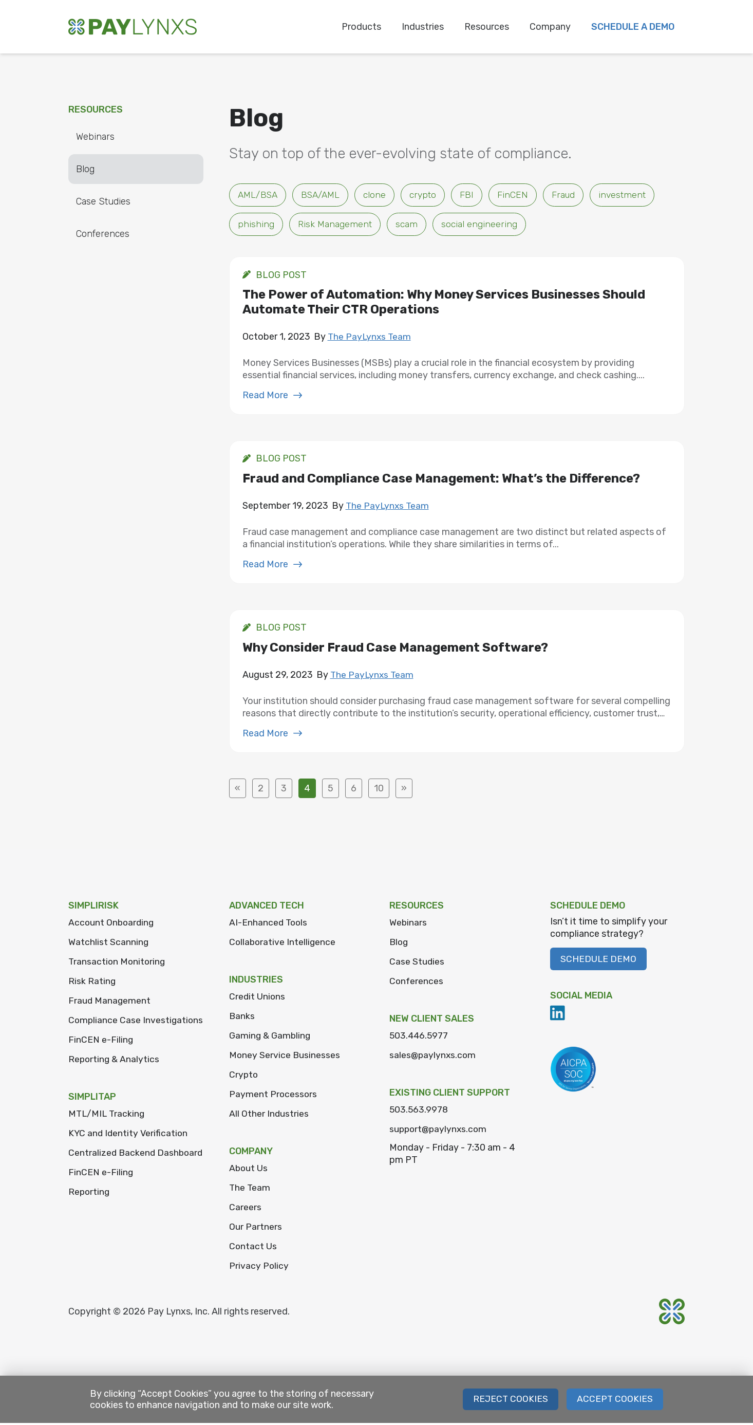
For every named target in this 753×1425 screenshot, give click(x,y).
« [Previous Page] (237, 790)
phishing (256, 225)
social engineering (480, 225)
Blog (85, 169)
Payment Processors (273, 1096)
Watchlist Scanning (108, 944)
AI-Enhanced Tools (269, 924)
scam (408, 225)
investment (629, 195)
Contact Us (253, 1248)
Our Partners (255, 1228)
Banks (242, 1018)
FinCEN (518, 195)
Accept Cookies (614, 1401)
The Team (250, 1189)
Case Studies (103, 201)
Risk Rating (92, 983)
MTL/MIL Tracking (107, 1130)
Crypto (244, 1076)
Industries (423, 26)
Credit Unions (257, 998)
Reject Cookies (510, 1401)
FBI (472, 195)
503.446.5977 (419, 1037)
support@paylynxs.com (439, 1131)
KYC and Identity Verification (129, 1149)
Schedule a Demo (632, 26)
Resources (486, 26)
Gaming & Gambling (270, 1037)
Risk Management (335, 225)
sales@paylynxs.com (433, 1057)
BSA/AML (324, 195)
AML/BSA (259, 195)
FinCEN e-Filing (101, 1056)
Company (550, 26)
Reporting (89, 1222)
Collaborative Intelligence (283, 944)
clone (379, 195)
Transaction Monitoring (117, 963)
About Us (249, 1170)
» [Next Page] (404, 790)
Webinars (95, 136)
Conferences (102, 233)
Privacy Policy (259, 1267)
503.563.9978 (419, 1111)
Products (361, 26)
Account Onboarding (112, 924)
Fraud (569, 195)
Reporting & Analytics (114, 1075)
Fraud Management (110, 1002)
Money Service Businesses (285, 1057)
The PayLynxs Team (370, 338)
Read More (272, 396)
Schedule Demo (598, 961)
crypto (428, 195)
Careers (245, 1209)
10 (379, 790)
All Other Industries (269, 1115)
